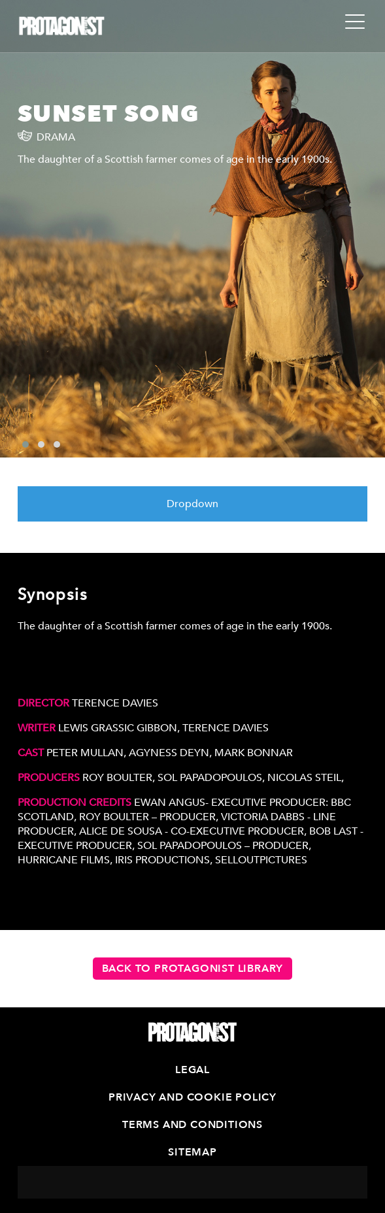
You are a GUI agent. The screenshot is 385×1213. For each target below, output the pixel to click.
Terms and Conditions (192, 1125)
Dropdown (192, 504)
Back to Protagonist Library (193, 968)
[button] (25, 444)
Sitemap (192, 1152)
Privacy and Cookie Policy (192, 1097)
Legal (192, 1070)
